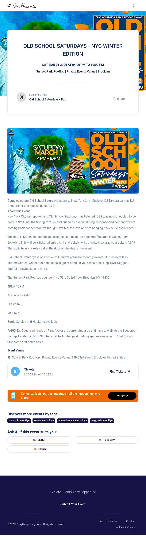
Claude (39, 449)
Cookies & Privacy (125, 527)
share (119, 98)
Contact (131, 521)
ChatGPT (40, 440)
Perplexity (106, 440)
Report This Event (109, 521)
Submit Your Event (73, 504)
